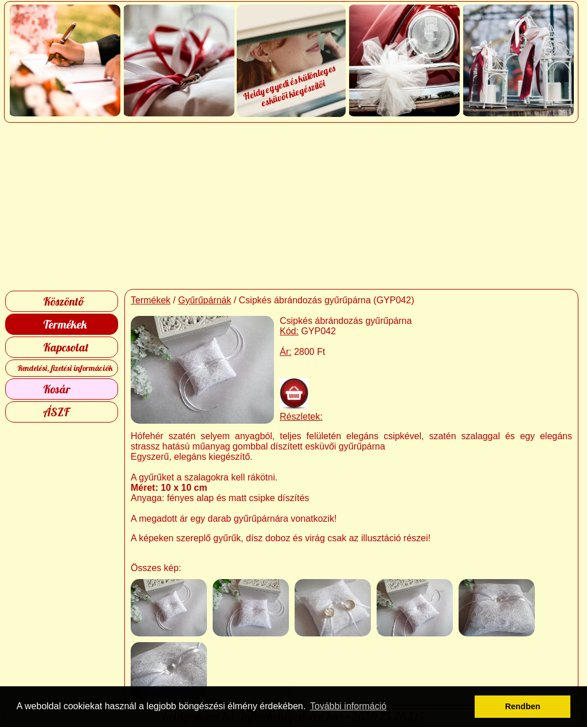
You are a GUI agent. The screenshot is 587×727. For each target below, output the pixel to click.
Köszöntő (63, 301)
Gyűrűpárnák (205, 300)
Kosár (57, 389)
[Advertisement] (293, 206)
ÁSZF (56, 412)
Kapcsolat (66, 347)
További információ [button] (348, 706)
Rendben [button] (523, 706)
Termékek (65, 324)
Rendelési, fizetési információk (65, 368)
